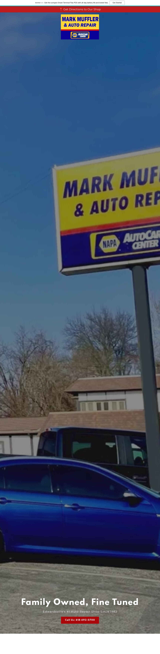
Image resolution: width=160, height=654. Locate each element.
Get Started (117, 3)
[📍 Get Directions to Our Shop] (80, 9)
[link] (80, 15)
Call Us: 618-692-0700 (80, 620)
